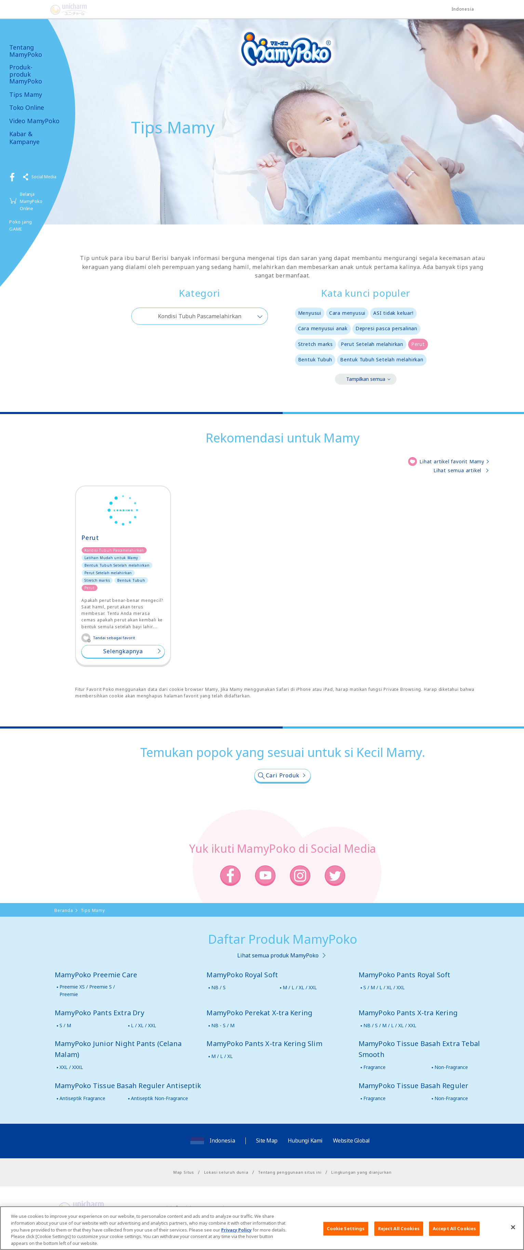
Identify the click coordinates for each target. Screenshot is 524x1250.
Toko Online (26, 108)
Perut (418, 344)
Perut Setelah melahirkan (372, 344)
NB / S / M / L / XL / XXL (389, 1025)
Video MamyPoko (34, 121)
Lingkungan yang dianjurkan (361, 1172)
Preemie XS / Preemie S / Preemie (87, 990)
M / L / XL (222, 1056)
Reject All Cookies (398, 1233)
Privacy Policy (236, 1234)
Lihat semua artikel (457, 470)
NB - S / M (222, 1025)
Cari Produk (282, 775)
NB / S (218, 987)
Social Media (43, 177)
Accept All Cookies (454, 1233)
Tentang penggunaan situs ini (289, 1172)
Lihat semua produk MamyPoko (278, 955)
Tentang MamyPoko (25, 51)
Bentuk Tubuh (315, 359)
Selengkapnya (123, 651)
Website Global (351, 1140)
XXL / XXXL (71, 1067)
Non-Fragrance (451, 1067)
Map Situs (183, 1172)
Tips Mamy (25, 94)
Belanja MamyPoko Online (31, 201)
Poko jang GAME (20, 225)
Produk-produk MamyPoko (25, 74)
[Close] (513, 1231)
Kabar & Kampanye (24, 138)
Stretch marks (315, 344)
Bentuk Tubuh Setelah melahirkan (382, 359)
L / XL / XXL (143, 1025)
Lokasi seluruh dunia (226, 1172)
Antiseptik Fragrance (82, 1098)
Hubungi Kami (305, 1140)
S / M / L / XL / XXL (384, 987)
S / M (65, 1025)
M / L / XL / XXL (300, 987)
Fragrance (374, 1067)
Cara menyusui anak (323, 328)
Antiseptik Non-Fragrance (159, 1098)
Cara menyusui (347, 313)
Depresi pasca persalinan (386, 328)
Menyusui (309, 313)
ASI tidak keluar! (393, 313)
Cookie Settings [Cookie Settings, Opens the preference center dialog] (346, 1233)
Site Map (267, 1140)
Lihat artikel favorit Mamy (451, 461)
